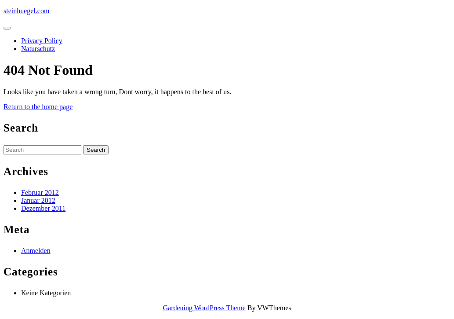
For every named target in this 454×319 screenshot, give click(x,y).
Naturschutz (38, 48)
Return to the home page (38, 106)
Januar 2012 (38, 200)
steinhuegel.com (26, 11)
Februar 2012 (40, 192)
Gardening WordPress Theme (204, 308)
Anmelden (36, 250)
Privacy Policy (41, 40)
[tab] (7, 28)
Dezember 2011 (43, 208)
